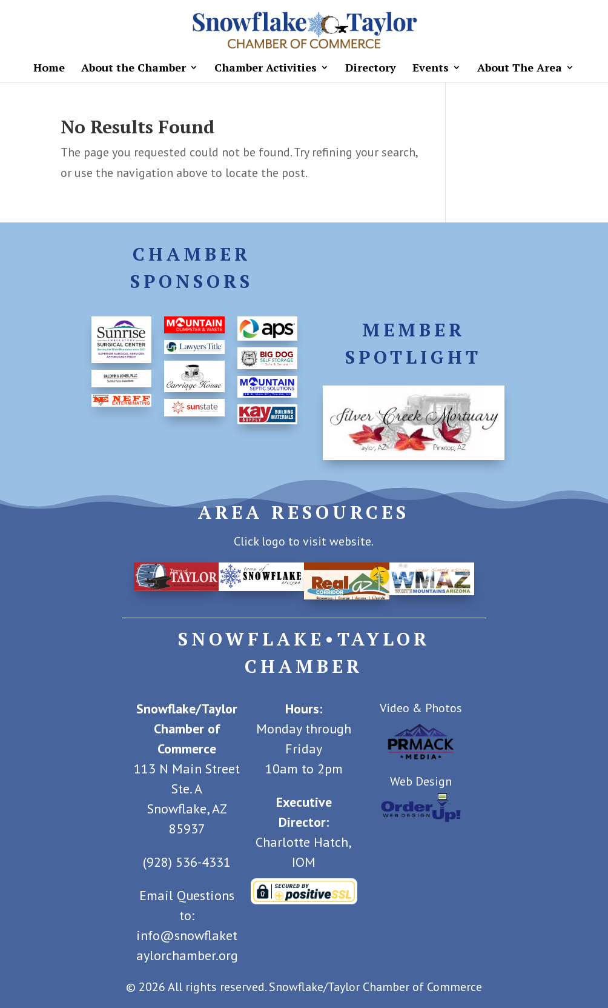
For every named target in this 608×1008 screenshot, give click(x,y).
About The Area (519, 69)
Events (430, 69)
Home (49, 69)
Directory (370, 69)
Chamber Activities (265, 69)
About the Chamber (133, 69)
